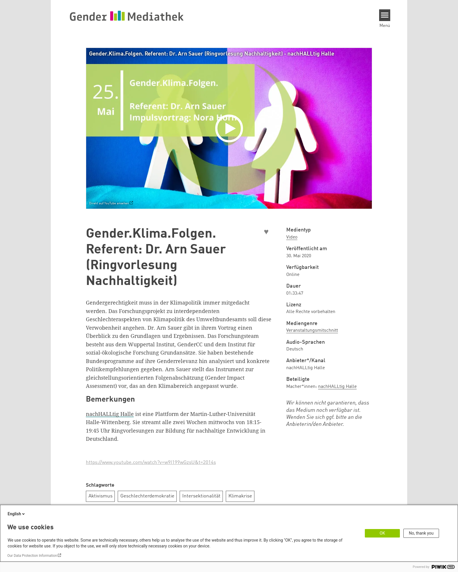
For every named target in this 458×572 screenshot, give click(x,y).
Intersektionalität (201, 496)
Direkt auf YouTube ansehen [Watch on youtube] (109, 203)
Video (291, 237)
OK (382, 533)
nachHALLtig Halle (110, 413)
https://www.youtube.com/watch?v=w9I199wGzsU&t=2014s (151, 462)
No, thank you (421, 533)
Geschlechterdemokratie (147, 496)
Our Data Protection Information (32, 556)
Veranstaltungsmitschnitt (312, 330)
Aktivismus (100, 496)
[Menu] (385, 15)
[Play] (230, 128)
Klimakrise (240, 496)
